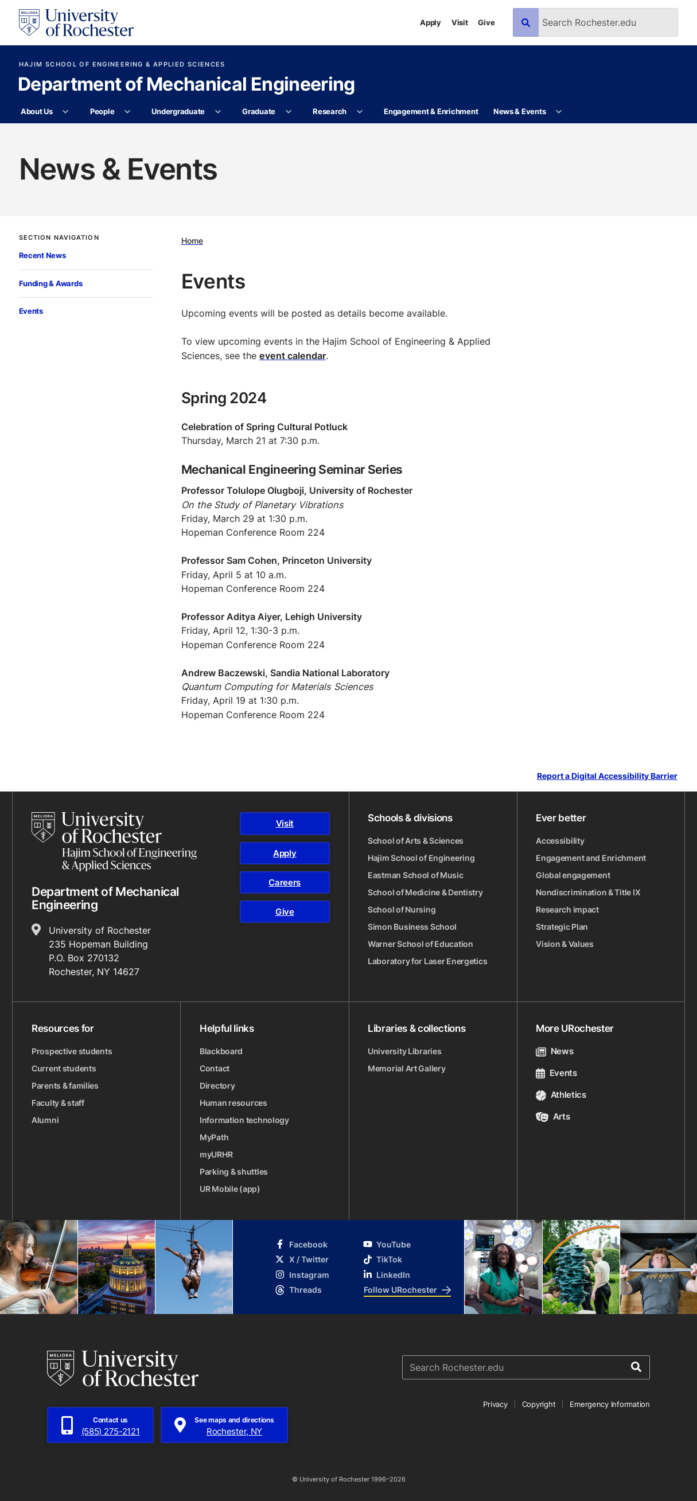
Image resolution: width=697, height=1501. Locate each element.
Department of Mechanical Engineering (186, 84)
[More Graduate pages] (288, 111)
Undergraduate (178, 111)
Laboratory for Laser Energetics (427, 961)
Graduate (258, 111)
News (554, 1051)
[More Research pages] (359, 111)
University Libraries (404, 1051)
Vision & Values (565, 943)
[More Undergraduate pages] (217, 111)
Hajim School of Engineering (421, 857)
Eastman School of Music (416, 875)
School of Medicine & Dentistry (425, 892)
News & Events (519, 111)
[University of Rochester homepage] (76, 22)
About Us (37, 111)
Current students (64, 1068)
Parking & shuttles (234, 1171)
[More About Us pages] (65, 111)
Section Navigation (59, 238)
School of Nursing (401, 909)
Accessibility (560, 840)
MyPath (214, 1137)
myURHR (216, 1154)
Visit (459, 22)
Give (486, 22)
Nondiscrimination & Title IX (588, 892)
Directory (217, 1085)
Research (329, 111)
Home (192, 241)
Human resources (233, 1102)
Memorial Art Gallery (406, 1068)
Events (31, 311)
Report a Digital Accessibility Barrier (607, 776)
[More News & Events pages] (559, 111)
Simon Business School (412, 926)
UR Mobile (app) (230, 1188)
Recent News (42, 255)
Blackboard (221, 1051)
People (102, 111)
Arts (553, 1116)
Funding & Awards (51, 283)
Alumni (45, 1119)
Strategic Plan (562, 926)
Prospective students (72, 1051)
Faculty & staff (58, 1102)
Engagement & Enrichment (431, 111)
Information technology (244, 1119)
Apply (430, 22)
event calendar (292, 355)
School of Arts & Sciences (416, 840)
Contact (214, 1068)
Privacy (495, 1404)
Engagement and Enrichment (591, 857)
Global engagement (573, 875)
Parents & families (65, 1085)
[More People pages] (127, 111)
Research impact (567, 909)
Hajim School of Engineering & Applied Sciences (122, 64)
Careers (284, 882)
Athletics (561, 1095)
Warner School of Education (420, 943)
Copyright (539, 1404)
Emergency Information (610, 1404)
